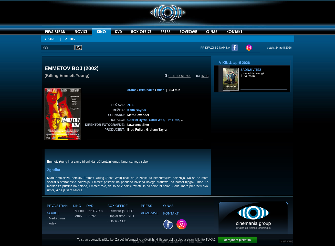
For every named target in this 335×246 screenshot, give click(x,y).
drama (132, 90)
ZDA (130, 105)
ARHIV (70, 39)
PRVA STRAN (57, 206)
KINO (77, 206)
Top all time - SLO (122, 216)
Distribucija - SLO (121, 211)
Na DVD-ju (95, 211)
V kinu (79, 211)
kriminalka (146, 90)
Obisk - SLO (118, 221)
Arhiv (52, 223)
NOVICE (53, 213)
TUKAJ (210, 239)
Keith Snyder (136, 110)
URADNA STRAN (178, 75)
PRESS (146, 206)
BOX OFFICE (118, 206)
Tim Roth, (173, 120)
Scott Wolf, (157, 120)
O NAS (168, 206)
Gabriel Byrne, (138, 120)
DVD (89, 206)
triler (160, 90)
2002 (91, 68)
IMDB (202, 75)
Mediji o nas (57, 218)
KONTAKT (171, 213)
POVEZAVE (150, 213)
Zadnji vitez (250, 70)
